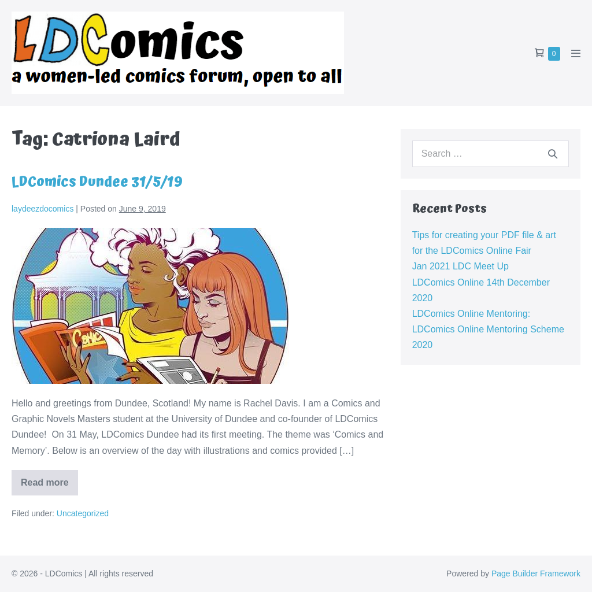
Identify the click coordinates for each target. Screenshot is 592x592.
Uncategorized (83, 513)
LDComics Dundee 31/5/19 (97, 182)
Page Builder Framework (535, 573)
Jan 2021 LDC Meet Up (460, 266)
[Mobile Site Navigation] (575, 53)
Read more (49, 486)
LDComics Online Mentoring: (471, 314)
